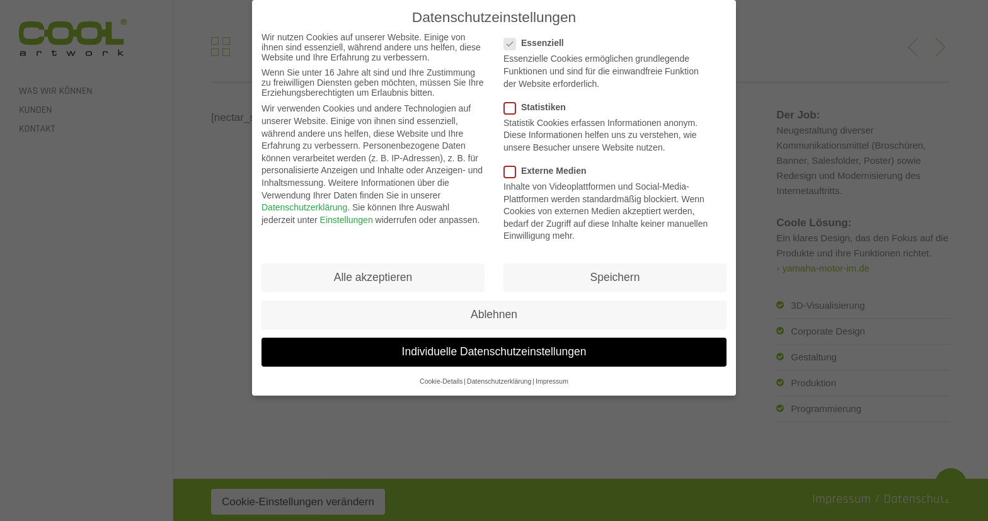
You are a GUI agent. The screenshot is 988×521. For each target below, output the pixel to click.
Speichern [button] (615, 269)
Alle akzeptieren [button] (373, 269)
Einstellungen (346, 212)
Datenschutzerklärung (304, 199)
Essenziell (539, 35)
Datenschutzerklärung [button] (499, 373)
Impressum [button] (552, 373)
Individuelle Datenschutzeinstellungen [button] (494, 344)
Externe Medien (550, 162)
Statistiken (540, 99)
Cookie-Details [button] (441, 373)
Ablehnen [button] (494, 307)
